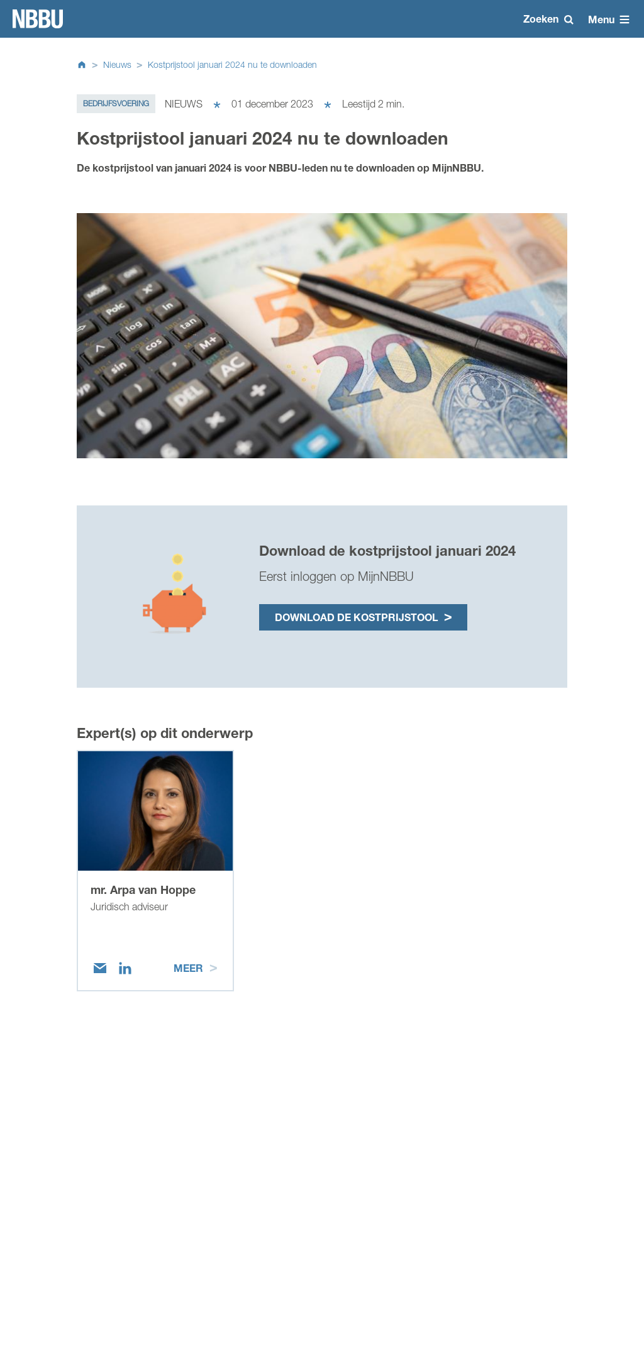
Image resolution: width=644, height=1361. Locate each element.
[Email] (100, 968)
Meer (188, 968)
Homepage (38, 18)
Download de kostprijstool (356, 617)
